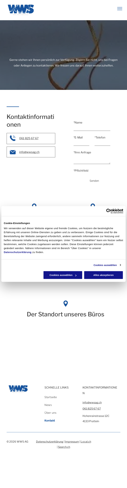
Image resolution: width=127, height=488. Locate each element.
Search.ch (64, 447)
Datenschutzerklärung (18, 252)
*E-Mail (78, 137)
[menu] (119, 8)
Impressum (72, 441)
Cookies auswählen (105, 265)
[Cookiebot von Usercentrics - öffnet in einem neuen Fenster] (108, 211)
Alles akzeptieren (103, 275)
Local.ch (86, 441)
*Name (78, 122)
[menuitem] (62, 398)
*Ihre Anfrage (82, 152)
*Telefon (100, 137)
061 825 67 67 (29, 138)
